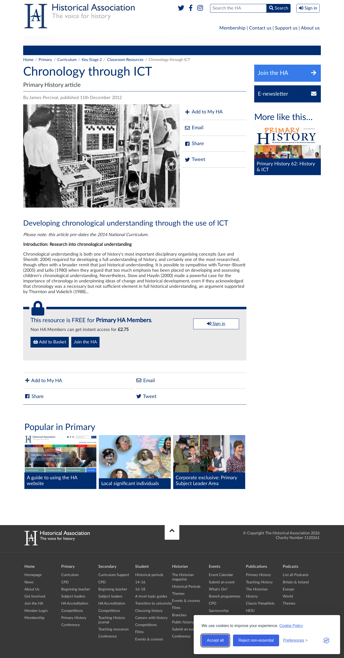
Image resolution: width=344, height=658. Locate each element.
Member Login (36, 611)
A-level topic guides (151, 596)
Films (139, 632)
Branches (303, 40)
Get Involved (34, 596)
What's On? (218, 589)
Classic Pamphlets (260, 603)
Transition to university (153, 603)
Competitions (187, 50)
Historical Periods (186, 586)
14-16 (140, 582)
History (252, 596)
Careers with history (151, 618)
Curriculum (35, 50)
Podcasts (269, 40)
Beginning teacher (83, 50)
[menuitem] (38, 41)
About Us (32, 589)
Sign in (216, 323)
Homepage (33, 575)
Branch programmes (225, 596)
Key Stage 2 (92, 60)
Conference (251, 50)
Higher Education (149, 40)
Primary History (219, 50)
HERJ (250, 611)
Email (193, 127)
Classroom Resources (125, 60)
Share (194, 143)
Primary (38, 40)
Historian (193, 40)
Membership (232, 28)
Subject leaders (119, 50)
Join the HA (85, 342)
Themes (178, 594)
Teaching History (259, 582)
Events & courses (149, 639)
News (29, 582)
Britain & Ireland (296, 582)
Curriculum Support (113, 575)
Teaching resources (113, 629)
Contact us (260, 28)
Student (107, 40)
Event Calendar (221, 575)
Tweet (194, 159)
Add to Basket (49, 341)
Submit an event (185, 629)
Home (28, 60)
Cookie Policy (291, 626)
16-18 (140, 589)
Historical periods (149, 575)
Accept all (215, 640)
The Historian (257, 589)
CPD (56, 50)
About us (310, 28)
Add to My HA (203, 112)
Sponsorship (219, 611)
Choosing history (149, 611)
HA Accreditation (154, 50)
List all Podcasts (296, 575)
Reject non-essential (256, 640)
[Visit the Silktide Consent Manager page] (326, 640)
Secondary (73, 40)
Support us (286, 28)
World (288, 596)
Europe (288, 589)
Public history (183, 622)
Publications (231, 40)
